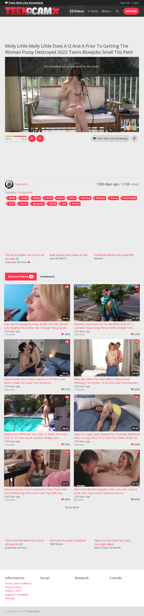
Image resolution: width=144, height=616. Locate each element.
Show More (72, 507)
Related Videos (21, 276)
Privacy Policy (13, 587)
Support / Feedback (16, 594)
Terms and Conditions (18, 583)
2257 (18, 591)
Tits (64, 203)
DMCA (9, 591)
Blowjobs (38, 203)
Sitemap (10, 598)
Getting (85, 198)
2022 (11, 203)
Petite (76, 203)
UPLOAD (131, 11)
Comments (47, 276)
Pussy (114, 198)
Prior (73, 198)
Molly (12, 198)
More (107, 11)
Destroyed (130, 198)
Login (135, 2)
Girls (92, 11)
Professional (24, 192)
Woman (100, 198)
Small (52, 203)
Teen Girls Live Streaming (110, 138)
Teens (23, 203)
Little (24, 198)
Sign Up (125, 2)
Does (61, 198)
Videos (77, 11)
